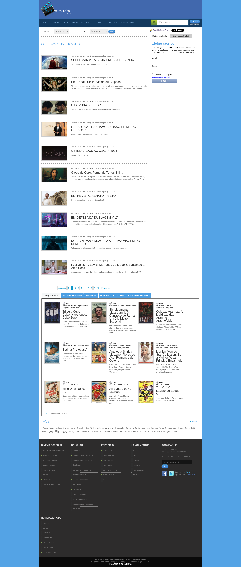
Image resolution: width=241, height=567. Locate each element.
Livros (136, 460)
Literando (77, 489)
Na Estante (47, 538)
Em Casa (46, 523)
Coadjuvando (108, 450)
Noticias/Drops (127, 23)
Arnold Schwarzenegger (168, 428)
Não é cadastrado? (181, 36)
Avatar (45, 428)
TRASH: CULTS (48, 480)
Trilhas (136, 475)
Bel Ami (157, 432)
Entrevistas (108, 460)
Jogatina (46, 533)
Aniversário (108, 428)
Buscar (195, 21)
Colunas (85, 23)
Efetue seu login (159, 36)
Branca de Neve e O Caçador (99, 432)
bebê (193, 428)
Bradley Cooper (184, 428)
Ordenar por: (48, 31)
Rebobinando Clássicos (83, 504)
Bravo (67, 428)
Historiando (78, 484)
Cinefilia (76, 450)
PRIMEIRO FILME (49, 470)
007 (51, 431)
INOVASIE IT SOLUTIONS (120, 564)
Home (45, 23)
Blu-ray (61, 432)
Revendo (76, 509)
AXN (121, 432)
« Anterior (62, 288)
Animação (134, 432)
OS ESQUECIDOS (49, 465)
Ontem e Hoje (108, 475)
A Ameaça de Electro (169, 432)
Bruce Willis (119, 428)
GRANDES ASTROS (50, 455)
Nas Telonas (48, 547)
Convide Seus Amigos (162, 30)
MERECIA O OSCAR (50, 460)
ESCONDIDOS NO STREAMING (54, 450)
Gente (45, 528)
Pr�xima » (105, 288)
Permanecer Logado (162, 75)
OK (111, 31)
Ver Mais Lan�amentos (57, 413)
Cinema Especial (70, 23)
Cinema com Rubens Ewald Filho (84, 461)
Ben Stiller (97, 428)
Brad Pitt (89, 428)
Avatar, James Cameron (78, 432)
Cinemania (77, 465)
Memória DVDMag (110, 470)
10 (98, 288)
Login (164, 81)
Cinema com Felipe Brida (83, 455)
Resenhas (55, 23)
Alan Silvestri (144, 432)
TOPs (105, 480)
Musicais (104, 295)
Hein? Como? (108, 465)
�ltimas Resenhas (72, 295)
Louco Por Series (80, 494)
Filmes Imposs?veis (81, 480)
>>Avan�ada (194, 24)
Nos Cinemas (138, 470)
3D (152, 432)
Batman (44, 432)
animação (114, 432)
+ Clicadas (118, 295)
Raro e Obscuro (80, 499)
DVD (134, 455)
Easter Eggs (108, 455)
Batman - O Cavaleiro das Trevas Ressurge (142, 428)
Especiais (97, 23)
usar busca (196, 421)
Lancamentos (111, 23)
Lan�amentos (51, 296)
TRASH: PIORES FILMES (51, 484)
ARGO (127, 432)
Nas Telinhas (48, 543)
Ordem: (86, 31)
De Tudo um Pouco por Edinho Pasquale (82, 471)
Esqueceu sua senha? (161, 77)
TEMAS (45, 475)
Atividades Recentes (139, 295)
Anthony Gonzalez (77, 428)
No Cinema (91, 295)
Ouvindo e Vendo (50, 552)
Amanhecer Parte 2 (56, 428)
